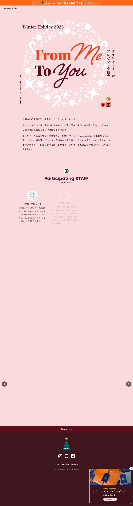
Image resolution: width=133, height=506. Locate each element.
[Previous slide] (4, 384)
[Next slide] (128, 384)
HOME (57, 464)
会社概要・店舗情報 (70, 464)
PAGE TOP (66, 429)
